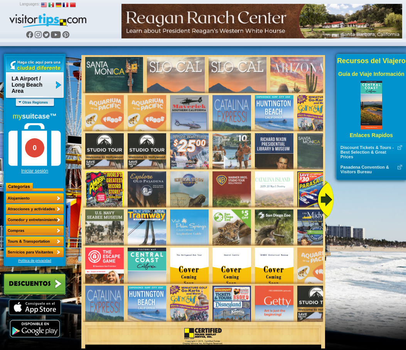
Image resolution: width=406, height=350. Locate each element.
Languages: (30, 4)
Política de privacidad (34, 261)
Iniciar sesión (34, 171)
